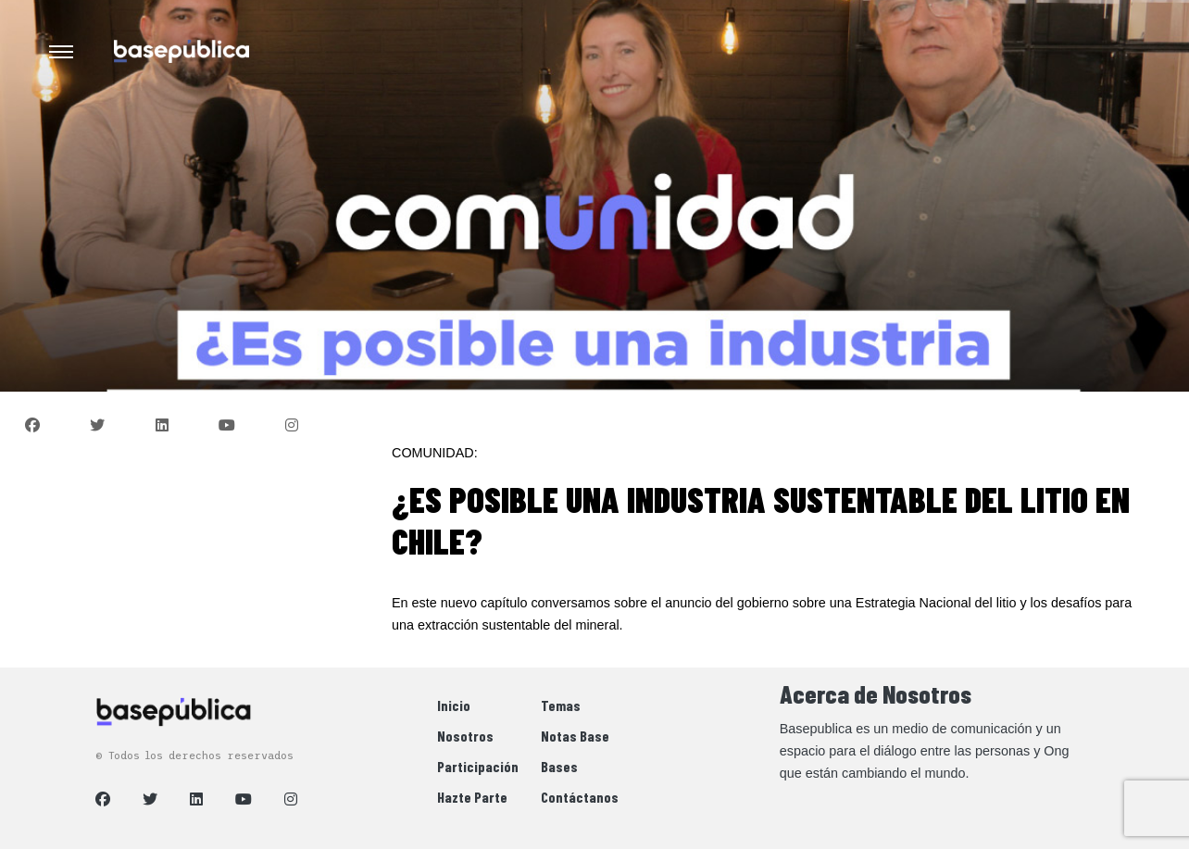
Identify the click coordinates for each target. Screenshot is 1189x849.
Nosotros (465, 735)
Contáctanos (580, 797)
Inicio (453, 705)
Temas (561, 705)
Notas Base (575, 735)
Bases (559, 766)
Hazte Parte (472, 797)
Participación (478, 766)
